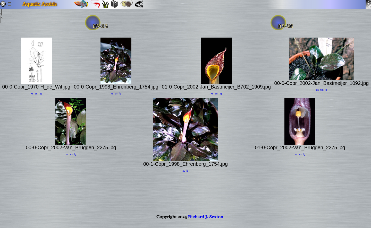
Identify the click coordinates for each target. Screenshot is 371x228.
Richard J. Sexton (205, 222)
